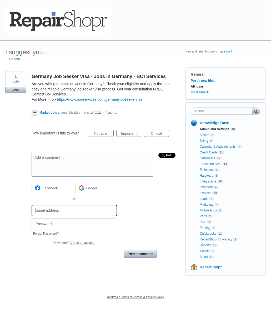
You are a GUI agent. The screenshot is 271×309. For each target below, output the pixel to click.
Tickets (205, 251)
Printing (205, 228)
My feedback (200, 92)
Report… (111, 112)
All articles (207, 257)
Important (131, 134)
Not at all (104, 134)
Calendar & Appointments (218, 146)
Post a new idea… (204, 81)
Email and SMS (211, 164)
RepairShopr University (216, 239)
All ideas (197, 86)
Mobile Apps (208, 210)
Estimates (207, 170)
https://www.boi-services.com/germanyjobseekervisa (99, 99)
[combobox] (222, 111)
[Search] (256, 111)
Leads (204, 199)
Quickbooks (208, 233)
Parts (203, 216)
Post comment (140, 254)
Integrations (208, 181)
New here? (74, 243)
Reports (205, 245)
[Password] (74, 224)
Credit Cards (208, 152)
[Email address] (74, 210)
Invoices (205, 193)
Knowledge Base (214, 123)
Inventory (206, 187)
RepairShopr (211, 267)
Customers (207, 158)
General (197, 74)
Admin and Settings (214, 129)
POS (203, 222)
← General (13, 59)
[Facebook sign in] (52, 188)
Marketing (207, 204)
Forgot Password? (46, 233)
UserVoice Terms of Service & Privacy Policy (135, 296)
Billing (204, 141)
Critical (160, 134)
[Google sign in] (96, 188)
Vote (16, 89)
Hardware (206, 175)
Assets (204, 135)
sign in (228, 51)
